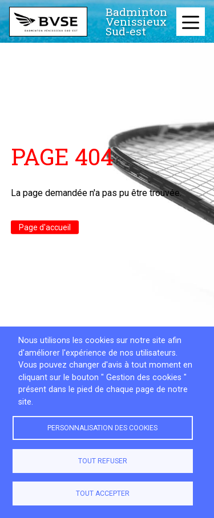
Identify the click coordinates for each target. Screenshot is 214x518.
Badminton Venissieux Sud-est (136, 22)
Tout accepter (103, 493)
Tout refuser (102, 461)
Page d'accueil (45, 226)
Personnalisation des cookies (102, 428)
